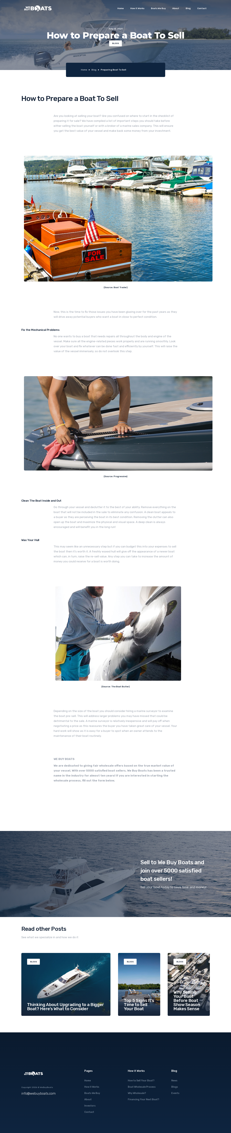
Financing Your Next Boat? (143, 1099)
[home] (37, 8)
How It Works (137, 8)
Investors (90, 1105)
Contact (202, 8)
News (174, 1080)
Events (175, 1093)
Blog (188, 8)
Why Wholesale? (137, 1093)
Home (120, 8)
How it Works (91, 1087)
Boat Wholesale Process (142, 1087)
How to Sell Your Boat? (141, 1080)
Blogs (174, 1087)
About (175, 8)
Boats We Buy (158, 8)
